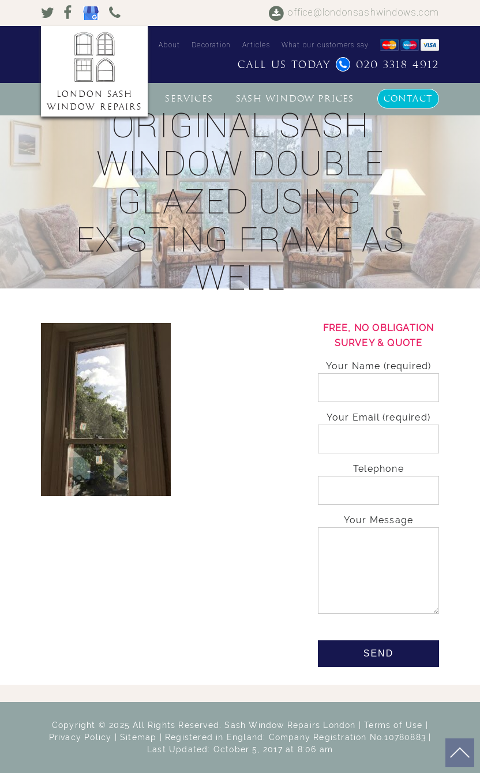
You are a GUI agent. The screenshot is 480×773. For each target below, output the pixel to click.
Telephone (378, 479)
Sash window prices (295, 98)
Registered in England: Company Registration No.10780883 (295, 737)
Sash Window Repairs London (289, 725)
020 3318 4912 (387, 65)
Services (189, 98)
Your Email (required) (378, 428)
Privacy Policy (80, 737)
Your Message (378, 565)
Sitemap (138, 737)
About (169, 45)
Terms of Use (393, 725)
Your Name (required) (378, 377)
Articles (256, 45)
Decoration (211, 45)
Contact (408, 98)
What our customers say (325, 45)
